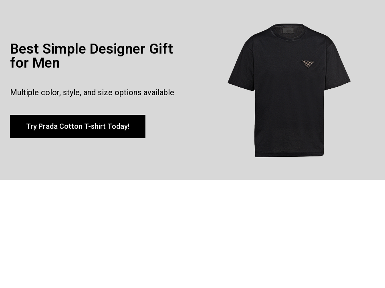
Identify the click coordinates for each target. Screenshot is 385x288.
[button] (77, 126)
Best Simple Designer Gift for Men (91, 56)
